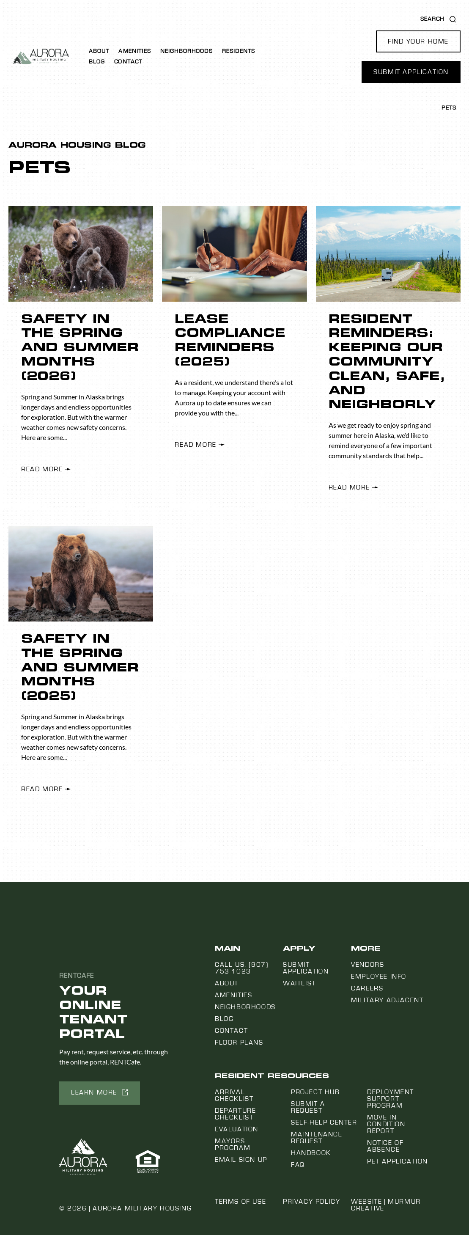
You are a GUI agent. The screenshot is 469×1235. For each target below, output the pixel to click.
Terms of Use (240, 1201)
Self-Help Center (324, 1122)
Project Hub (315, 1092)
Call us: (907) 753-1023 (241, 968)
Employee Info (378, 976)
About (99, 51)
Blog (97, 62)
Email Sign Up (241, 1159)
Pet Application (397, 1161)
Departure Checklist (235, 1114)
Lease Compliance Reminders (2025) (230, 340)
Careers (367, 988)
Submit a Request (308, 1107)
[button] (418, 41)
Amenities (134, 51)
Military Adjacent (387, 1000)
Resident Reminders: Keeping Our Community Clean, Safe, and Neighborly (387, 361)
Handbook (311, 1153)
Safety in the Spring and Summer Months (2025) (80, 667)
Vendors (367, 964)
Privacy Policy (311, 1201)
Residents (238, 51)
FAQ (298, 1164)
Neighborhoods (186, 51)
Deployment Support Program (390, 1099)
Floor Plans (239, 1042)
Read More (42, 469)
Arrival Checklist (234, 1095)
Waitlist (299, 983)
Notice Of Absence (385, 1146)
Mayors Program (232, 1144)
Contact (128, 62)
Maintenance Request (317, 1137)
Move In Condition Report (386, 1124)
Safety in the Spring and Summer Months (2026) (80, 347)
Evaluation (236, 1129)
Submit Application (306, 968)
